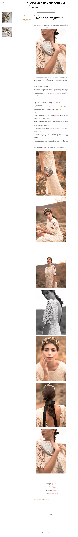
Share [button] (24, 15)
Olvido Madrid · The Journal (46, 3)
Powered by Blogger (46, 532)
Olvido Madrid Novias (26, 20)
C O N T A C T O (34, 7)
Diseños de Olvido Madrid (27, 19)
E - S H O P (29, 7)
